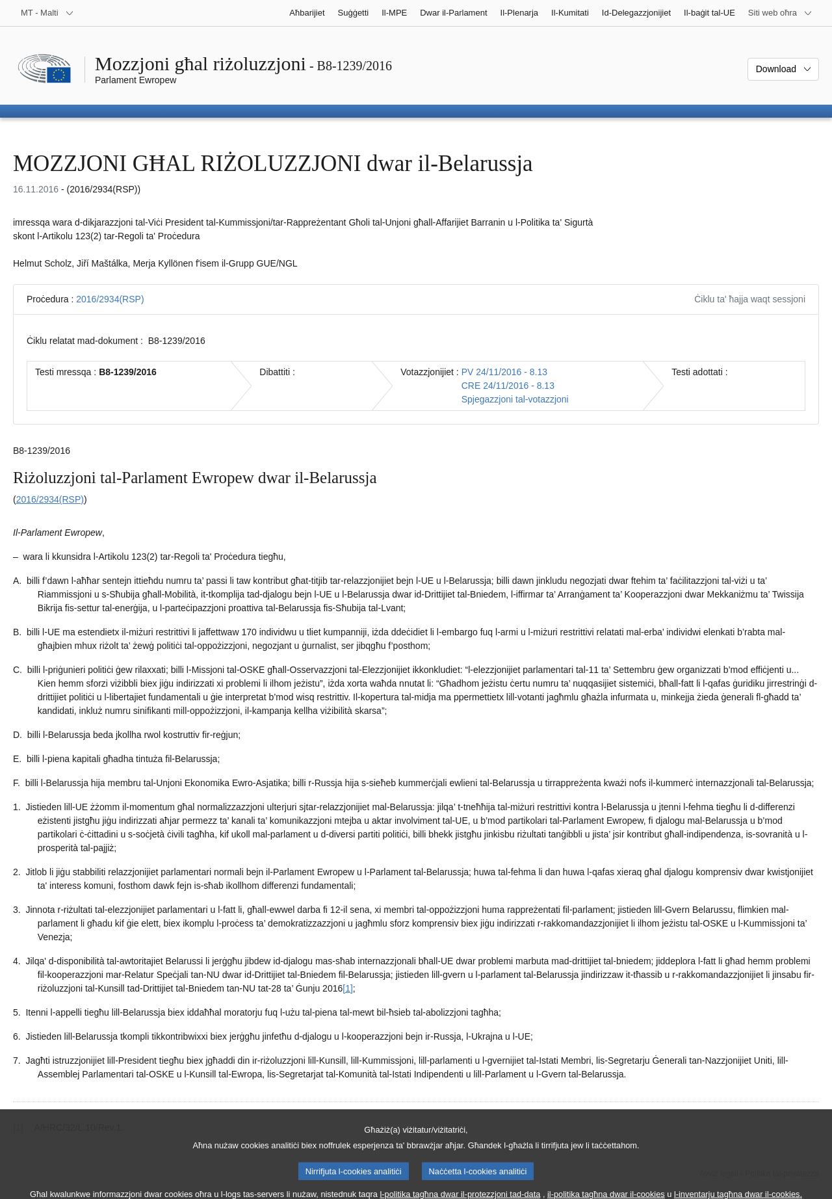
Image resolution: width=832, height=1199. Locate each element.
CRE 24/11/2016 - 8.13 (508, 385)
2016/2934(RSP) (110, 299)
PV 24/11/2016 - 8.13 (504, 372)
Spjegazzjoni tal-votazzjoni (515, 399)
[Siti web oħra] (780, 13)
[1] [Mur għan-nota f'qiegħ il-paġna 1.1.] (348, 988)
